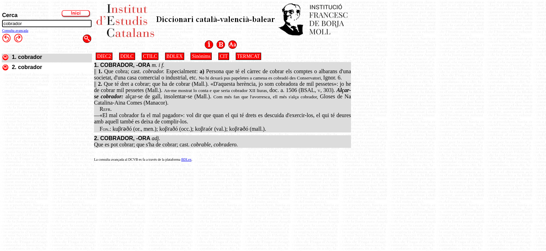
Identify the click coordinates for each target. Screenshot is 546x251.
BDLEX (174, 56)
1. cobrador (27, 57)
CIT (224, 56)
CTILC (150, 56)
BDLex (186, 159)
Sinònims (201, 56)
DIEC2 (104, 56)
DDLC (127, 56)
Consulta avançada (15, 30)
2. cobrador (27, 67)
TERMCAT (248, 56)
